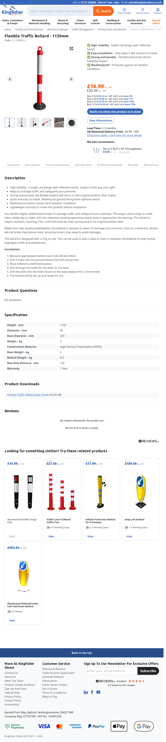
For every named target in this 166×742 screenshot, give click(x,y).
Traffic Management (83, 29)
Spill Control (95, 22)
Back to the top (82, 653)
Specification (83, 165)
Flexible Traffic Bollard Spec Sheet (28, 395)
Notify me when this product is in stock (115, 111)
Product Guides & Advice (20, 685)
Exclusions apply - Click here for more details (114, 135)
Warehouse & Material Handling (39, 22)
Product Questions (57, 165)
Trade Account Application (58, 673)
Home (8, 29)
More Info (124, 152)
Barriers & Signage (57, 29)
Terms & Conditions (54, 692)
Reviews (133, 165)
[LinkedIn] (86, 692)
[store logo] (12, 8)
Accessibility (12, 704)
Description (32, 165)
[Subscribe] (148, 671)
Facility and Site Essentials (136, 22)
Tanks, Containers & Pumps (12, 22)
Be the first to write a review (82, 428)
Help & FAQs (12, 692)
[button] (82, 427)
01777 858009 (88, 2)
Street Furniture (80, 22)
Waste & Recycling (62, 22)
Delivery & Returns (53, 669)
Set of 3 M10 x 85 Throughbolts (122, 148)
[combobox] (60, 11)
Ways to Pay (49, 696)
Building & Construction (113, 22)
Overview (13, 165)
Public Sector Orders (54, 685)
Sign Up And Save (15, 688)
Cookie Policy (13, 700)
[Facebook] (92, 692)
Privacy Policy (13, 696)
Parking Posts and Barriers (112, 29)
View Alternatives (100, 120)
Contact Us (11, 673)
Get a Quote (49, 688)
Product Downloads (110, 165)
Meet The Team (14, 681)
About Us (10, 677)
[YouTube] (98, 692)
